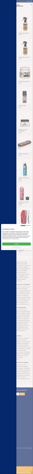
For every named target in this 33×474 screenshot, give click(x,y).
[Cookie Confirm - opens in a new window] (26, 225)
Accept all (16, 244)
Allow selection (16, 247)
